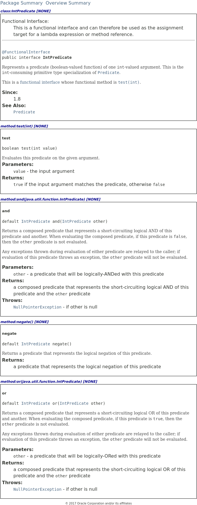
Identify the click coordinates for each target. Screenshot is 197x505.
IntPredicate (35, 221)
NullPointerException (37, 307)
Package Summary (21, 3)
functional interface (40, 82)
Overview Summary (68, 3)
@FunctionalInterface (26, 52)
